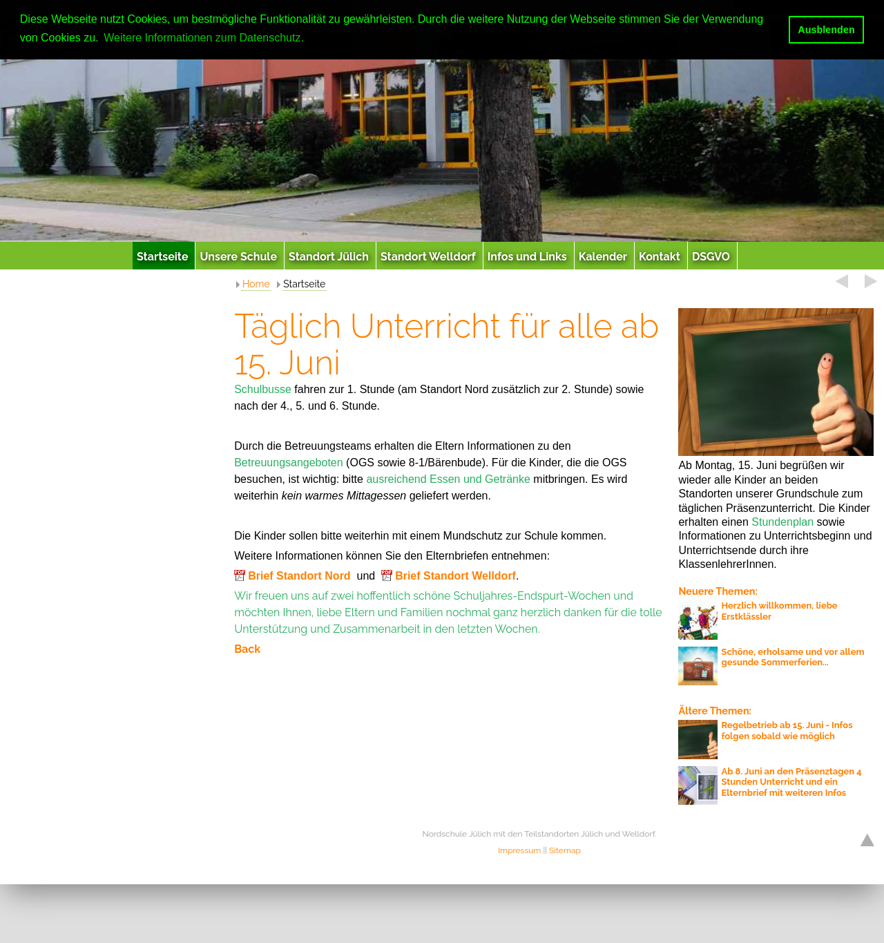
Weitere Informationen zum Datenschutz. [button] (204, 38)
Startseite (304, 283)
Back (247, 649)
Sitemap (565, 850)
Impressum (519, 850)
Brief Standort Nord (299, 576)
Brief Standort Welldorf (455, 576)
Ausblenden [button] (826, 29)
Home (256, 283)
